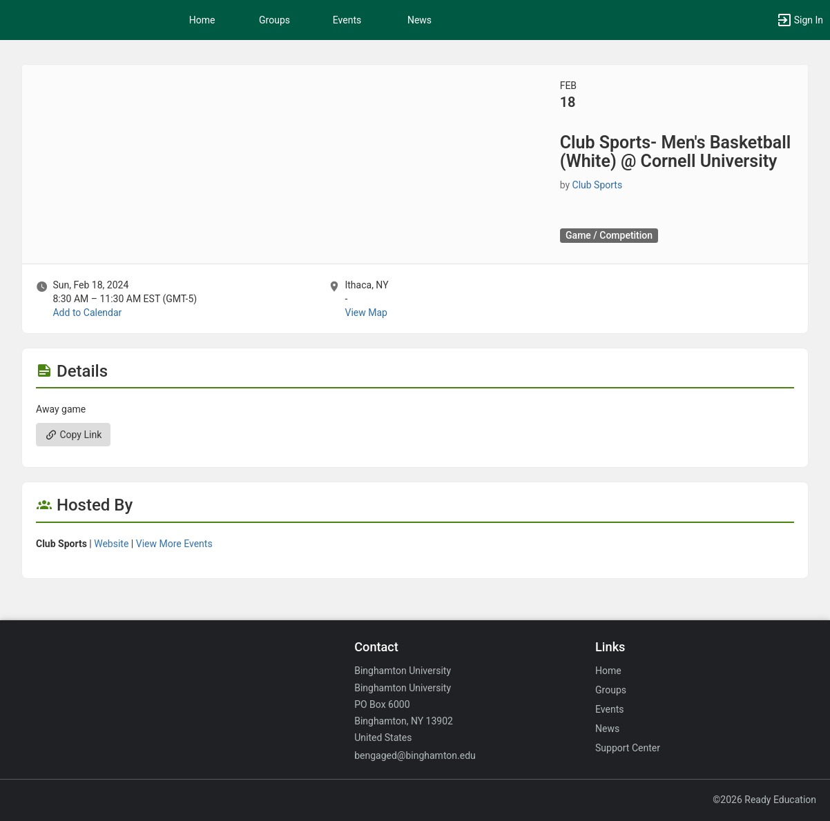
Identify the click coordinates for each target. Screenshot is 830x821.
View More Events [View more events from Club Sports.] (174, 543)
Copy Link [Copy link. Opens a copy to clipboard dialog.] (73, 434)
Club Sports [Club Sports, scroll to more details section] (597, 184)
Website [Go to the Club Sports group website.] (111, 543)
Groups (274, 20)
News (419, 20)
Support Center (627, 747)
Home (608, 670)
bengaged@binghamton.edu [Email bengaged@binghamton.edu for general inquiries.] (415, 755)
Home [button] (202, 20)
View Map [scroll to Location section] (366, 312)
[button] (799, 20)
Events (347, 20)
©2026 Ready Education (764, 799)
